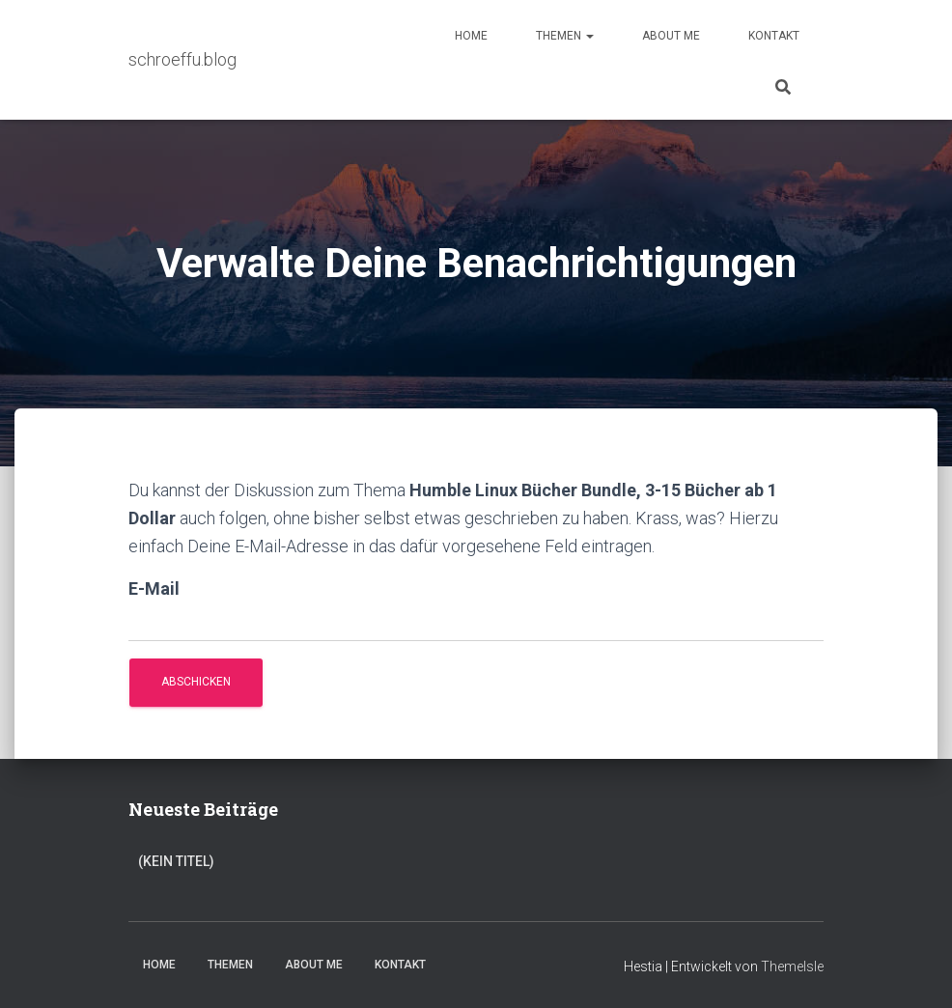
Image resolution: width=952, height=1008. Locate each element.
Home (471, 35)
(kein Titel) (176, 861)
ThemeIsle (792, 966)
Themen (565, 35)
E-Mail (154, 588)
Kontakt (773, 35)
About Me (671, 35)
